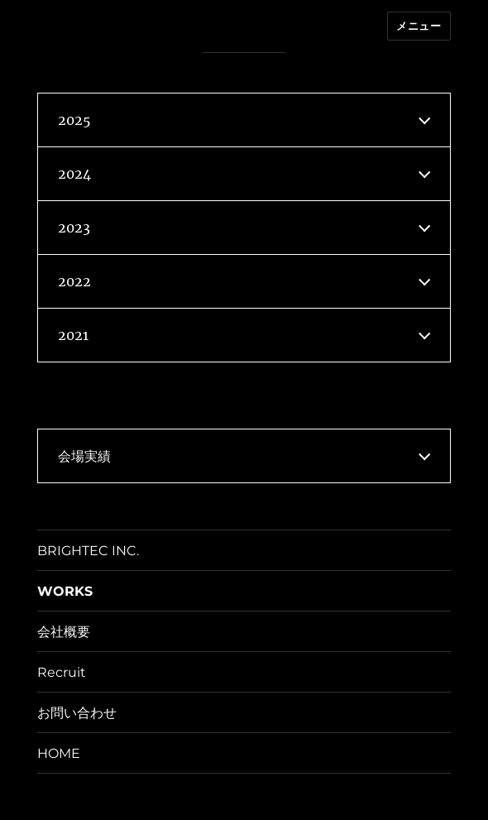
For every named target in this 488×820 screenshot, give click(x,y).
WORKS (65, 591)
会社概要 (63, 632)
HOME (58, 753)
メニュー (418, 25)
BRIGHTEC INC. (88, 551)
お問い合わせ (77, 713)
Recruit (61, 672)
